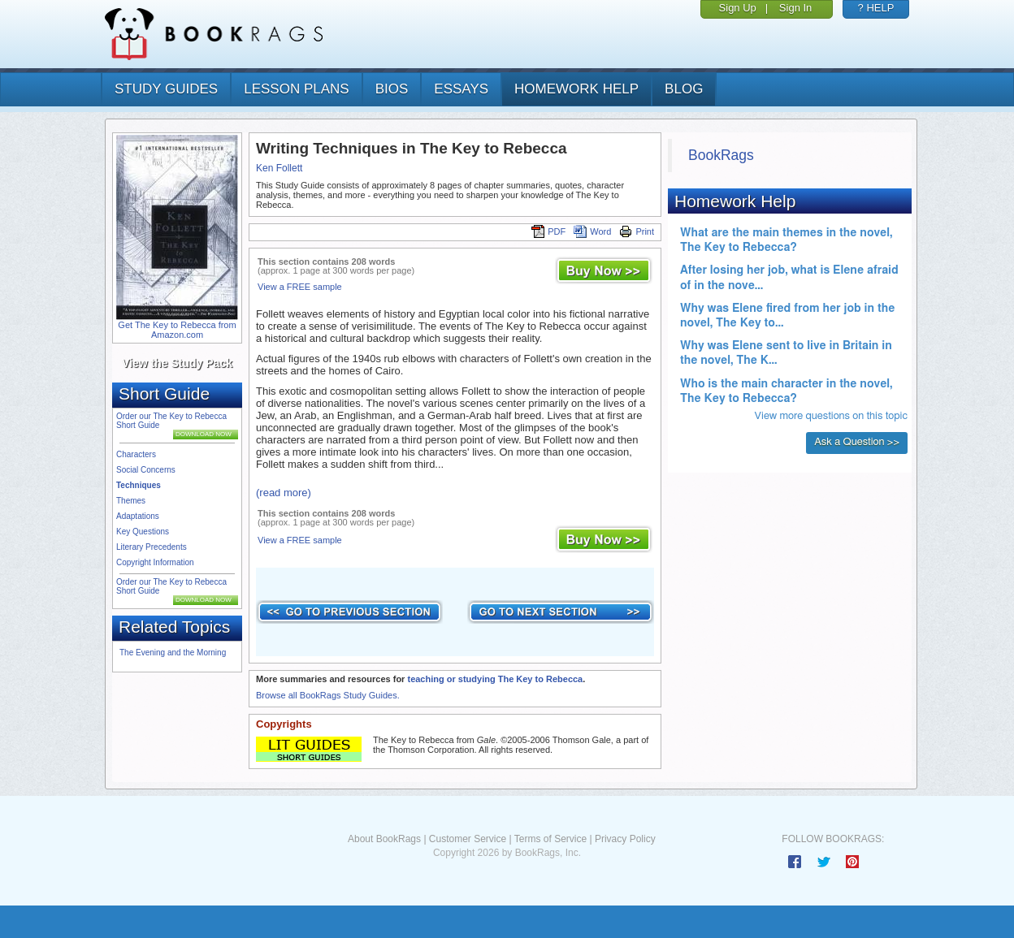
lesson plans (296, 89)
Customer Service (467, 839)
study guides (166, 89)
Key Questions (142, 531)
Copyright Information (155, 562)
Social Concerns (146, 469)
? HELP (876, 8)
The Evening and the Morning (172, 652)
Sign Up (737, 8)
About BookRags (384, 839)
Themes (130, 500)
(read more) (283, 492)
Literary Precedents (151, 546)
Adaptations (137, 516)
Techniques (138, 485)
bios (392, 89)
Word (592, 231)
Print (636, 231)
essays (461, 89)
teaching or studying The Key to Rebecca (495, 679)
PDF (548, 231)
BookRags (721, 155)
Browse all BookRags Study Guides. (328, 695)
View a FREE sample (300, 287)
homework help (576, 89)
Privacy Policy (625, 839)
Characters (136, 454)
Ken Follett (279, 168)
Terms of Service (550, 839)
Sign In (795, 8)
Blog (684, 89)
